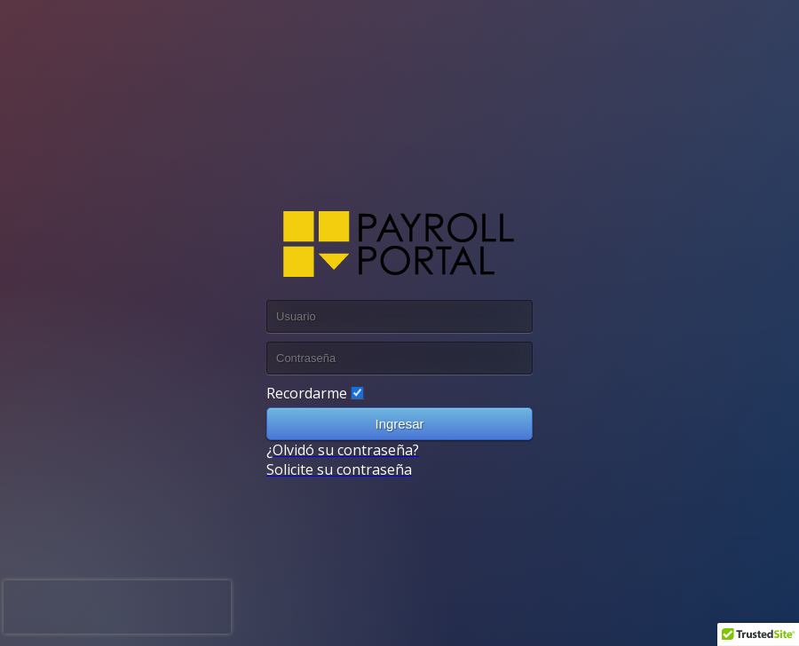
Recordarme (306, 393)
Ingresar (399, 423)
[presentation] (117, 607)
